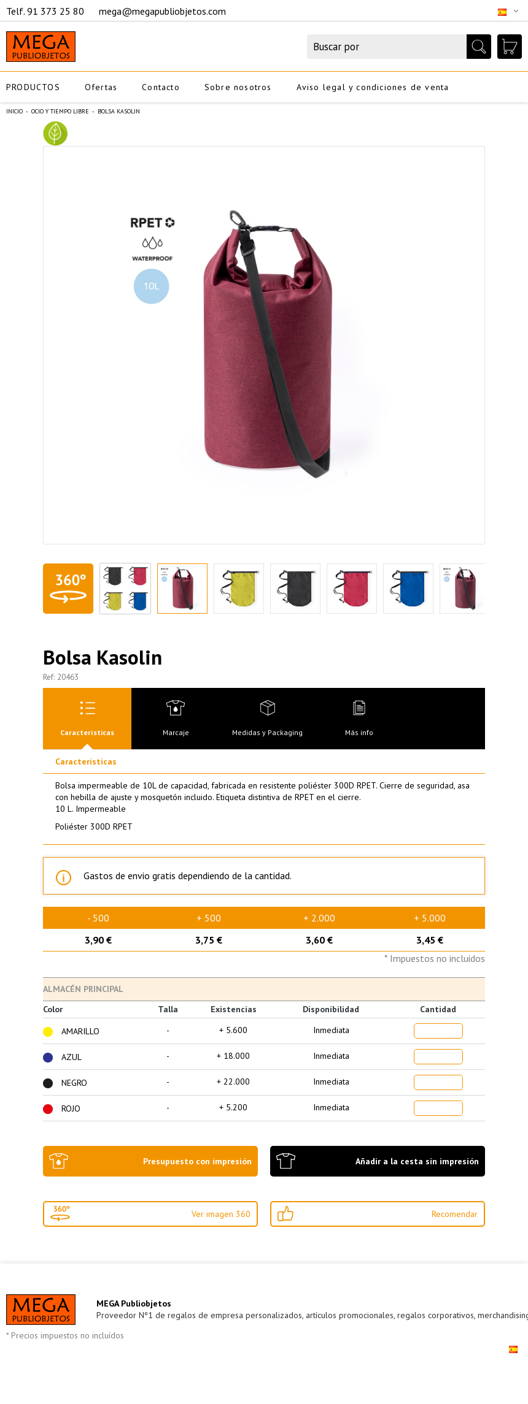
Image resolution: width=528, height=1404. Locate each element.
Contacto (161, 87)
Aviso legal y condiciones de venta (373, 87)
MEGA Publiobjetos (133, 1303)
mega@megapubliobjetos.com (162, 11)
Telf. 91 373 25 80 (46, 11)
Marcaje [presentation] (176, 732)
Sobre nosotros (238, 87)
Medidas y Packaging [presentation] (267, 732)
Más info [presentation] (359, 732)
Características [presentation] (87, 732)
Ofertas (101, 87)
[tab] (87, 718)
